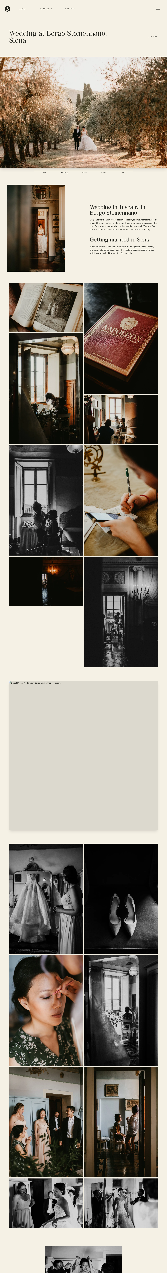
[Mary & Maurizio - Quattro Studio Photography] (7, 9)
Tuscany (152, 36)
